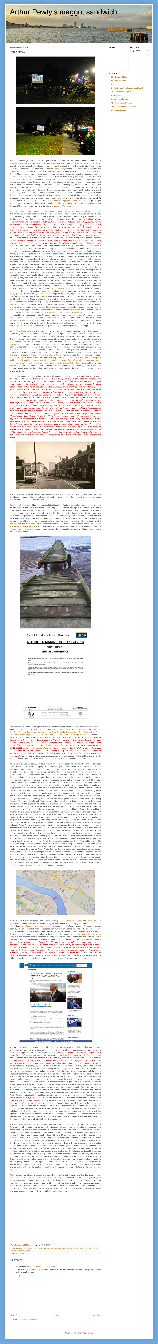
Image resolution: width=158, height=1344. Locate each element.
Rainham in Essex (74, 921)
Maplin (20, 838)
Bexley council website (24, 1248)
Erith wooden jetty (72, 1248)
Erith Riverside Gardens (20, 163)
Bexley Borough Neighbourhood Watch (127, 88)
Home (56, 1315)
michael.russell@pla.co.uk (40, 748)
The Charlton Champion (121, 92)
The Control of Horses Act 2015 (63, 288)
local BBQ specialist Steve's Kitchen (69, 201)
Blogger (89, 1333)
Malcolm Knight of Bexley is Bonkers (46, 355)
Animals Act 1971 (80, 312)
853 (112, 84)
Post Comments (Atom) (29, 1319)
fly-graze (43, 296)
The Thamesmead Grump (121, 103)
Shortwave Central (118, 81)
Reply (18, 1276)
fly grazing (73, 246)
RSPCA (72, 272)
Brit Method (53, 1248)
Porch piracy (21, 1251)
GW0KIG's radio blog (119, 99)
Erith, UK (21, 1253)
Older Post (96, 1315)
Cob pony (61, 1248)
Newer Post (14, 1315)
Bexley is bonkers (118, 110)
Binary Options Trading (41, 1248)
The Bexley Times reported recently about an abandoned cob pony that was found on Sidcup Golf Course (55, 211)
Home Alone (59, 169)
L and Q (90, 1248)
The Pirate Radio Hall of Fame (123, 107)
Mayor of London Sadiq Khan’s (32, 926)
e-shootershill (117, 96)
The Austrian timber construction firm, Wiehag (40, 1178)
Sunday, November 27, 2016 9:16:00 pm (42, 1266)
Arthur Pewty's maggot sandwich (63, 12)
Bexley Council (60, 179)
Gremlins (79, 169)
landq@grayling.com (85, 429)
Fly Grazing (83, 1248)
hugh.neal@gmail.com (63, 206)
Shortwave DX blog (119, 77)
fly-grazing (43, 254)
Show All (145, 113)
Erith (83, 176)
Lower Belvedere (94, 921)
